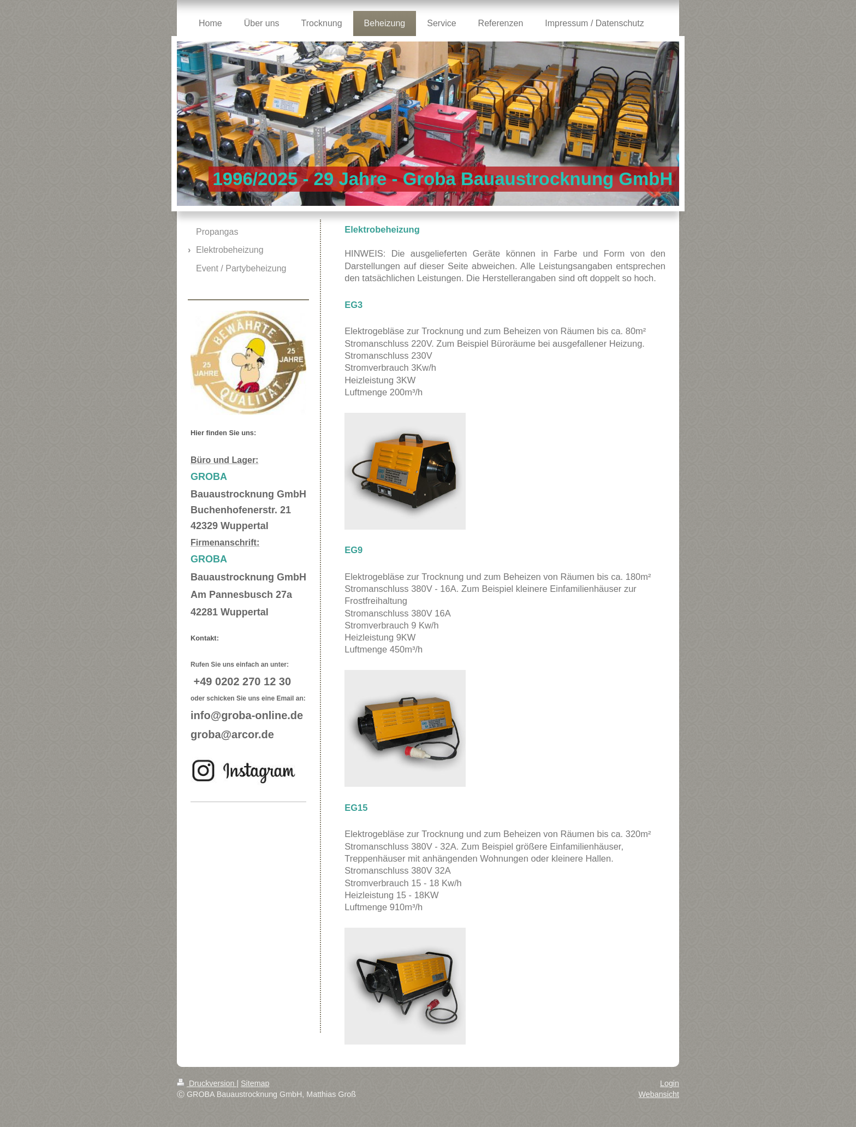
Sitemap (255, 1083)
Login (669, 1083)
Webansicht (659, 1094)
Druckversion (206, 1083)
